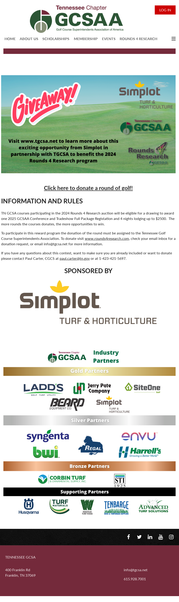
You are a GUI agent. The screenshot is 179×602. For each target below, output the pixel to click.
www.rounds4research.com (107, 238)
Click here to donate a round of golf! (88, 188)
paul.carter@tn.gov (75, 258)
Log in (165, 10)
